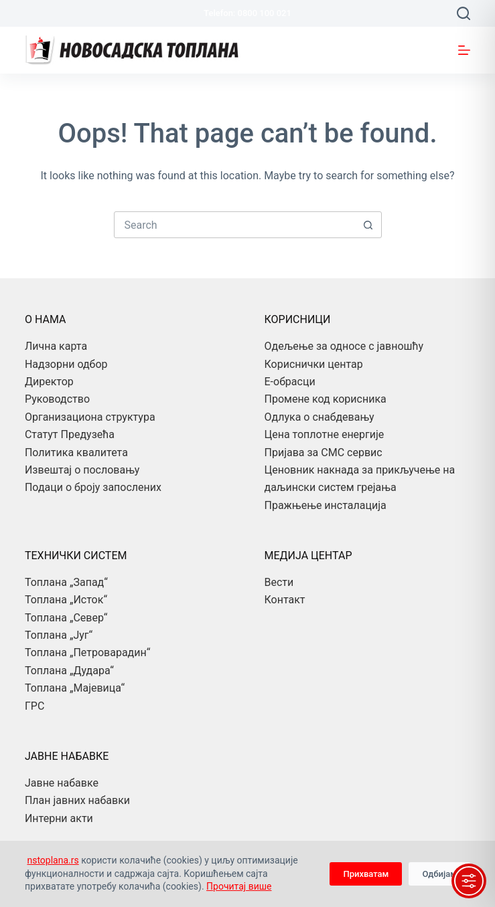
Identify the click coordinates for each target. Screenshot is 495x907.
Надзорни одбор (66, 364)
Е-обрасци (290, 381)
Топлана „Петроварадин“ (87, 652)
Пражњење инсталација (325, 505)
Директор (49, 381)
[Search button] (368, 224)
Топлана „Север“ (66, 617)
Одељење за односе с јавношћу (344, 346)
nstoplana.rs (52, 860)
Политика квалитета (76, 452)
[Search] (463, 13)
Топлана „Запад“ (66, 582)
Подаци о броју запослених (93, 487)
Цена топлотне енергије (324, 434)
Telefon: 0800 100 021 (247, 13)
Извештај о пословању (82, 470)
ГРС (34, 706)
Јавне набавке (61, 783)
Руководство (57, 399)
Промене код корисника (325, 399)
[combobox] (235, 224)
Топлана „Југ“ (58, 635)
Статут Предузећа (70, 434)
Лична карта (56, 346)
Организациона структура (90, 417)
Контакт (285, 599)
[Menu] (464, 50)
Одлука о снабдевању (319, 417)
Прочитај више (238, 886)
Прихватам (365, 874)
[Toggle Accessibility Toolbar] (469, 881)
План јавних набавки (77, 800)
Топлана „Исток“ (66, 599)
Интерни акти (59, 818)
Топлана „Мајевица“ (75, 688)
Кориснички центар (314, 364)
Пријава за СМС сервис (323, 452)
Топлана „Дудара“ (69, 670)
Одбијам (439, 874)
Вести (279, 582)
